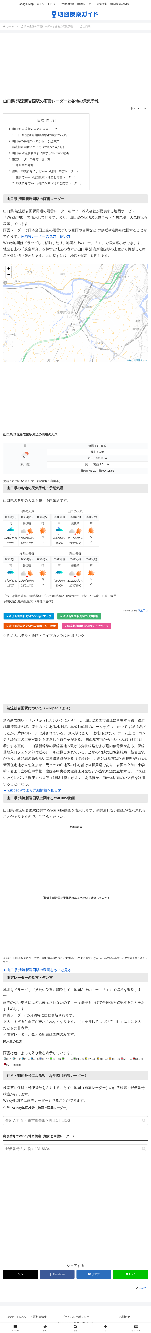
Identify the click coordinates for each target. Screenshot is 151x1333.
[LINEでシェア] (130, 1278)
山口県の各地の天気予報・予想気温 (37, 142)
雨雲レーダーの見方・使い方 (32, 161)
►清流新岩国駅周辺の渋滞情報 (79, 619)
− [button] (8, 278)
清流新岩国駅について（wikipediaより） (40, 148)
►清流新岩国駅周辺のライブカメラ (86, 629)
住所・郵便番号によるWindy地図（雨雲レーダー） (48, 174)
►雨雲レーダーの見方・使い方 (45, 240)
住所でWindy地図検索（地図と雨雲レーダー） (49, 180)
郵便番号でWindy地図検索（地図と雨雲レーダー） (52, 186)
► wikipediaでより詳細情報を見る (32, 794)
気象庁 (143, 614)
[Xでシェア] (20, 1278)
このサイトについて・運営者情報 (26, 1320)
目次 (43, 120)
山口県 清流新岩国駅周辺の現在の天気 (43, 135)
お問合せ (124, 1320)
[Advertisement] (75, 66)
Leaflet (129, 364)
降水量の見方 (25, 167)
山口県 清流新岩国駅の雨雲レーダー (38, 129)
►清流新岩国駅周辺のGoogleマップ (28, 619)
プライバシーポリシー (75, 1320)
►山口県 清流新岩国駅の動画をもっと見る (37, 973)
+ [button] (8, 272)
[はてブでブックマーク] (93, 1278)
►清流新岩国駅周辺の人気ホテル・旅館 (31, 629)
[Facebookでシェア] (57, 1278)
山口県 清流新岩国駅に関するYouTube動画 (42, 154)
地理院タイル (140, 364)
